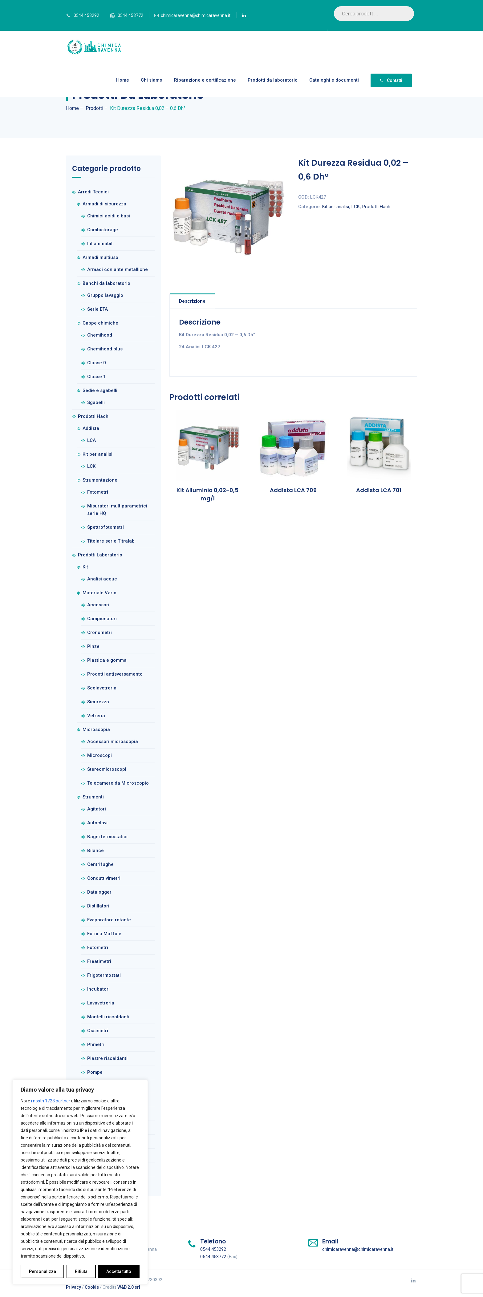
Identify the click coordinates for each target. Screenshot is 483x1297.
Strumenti (93, 797)
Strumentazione (100, 480)
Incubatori (98, 989)
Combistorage (102, 229)
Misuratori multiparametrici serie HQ (117, 509)
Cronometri (99, 632)
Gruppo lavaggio (105, 295)
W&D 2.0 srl (128, 1287)
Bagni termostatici (107, 836)
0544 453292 (86, 15)
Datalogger (99, 892)
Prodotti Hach (376, 206)
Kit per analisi (335, 206)
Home (122, 80)
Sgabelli (96, 402)
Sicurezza (98, 702)
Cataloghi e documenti (334, 80)
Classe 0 (96, 363)
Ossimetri (97, 1030)
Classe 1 (96, 376)
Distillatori (98, 906)
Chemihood (99, 335)
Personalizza (42, 1271)
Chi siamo (151, 80)
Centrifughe (100, 864)
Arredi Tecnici (93, 192)
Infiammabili (100, 243)
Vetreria (96, 715)
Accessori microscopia (112, 741)
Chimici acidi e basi (108, 216)
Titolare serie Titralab (111, 541)
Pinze (93, 646)
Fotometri (97, 492)
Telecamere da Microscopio (118, 783)
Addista (91, 428)
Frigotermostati (104, 975)
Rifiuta (81, 1271)
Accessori (98, 605)
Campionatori (102, 618)
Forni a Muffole (104, 933)
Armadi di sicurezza (104, 204)
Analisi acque (102, 579)
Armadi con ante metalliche (117, 269)
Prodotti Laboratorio (100, 555)
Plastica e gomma (107, 660)
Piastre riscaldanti (107, 1058)
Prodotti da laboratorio (273, 80)
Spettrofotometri (105, 527)
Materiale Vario (99, 593)
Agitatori (96, 809)
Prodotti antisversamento (115, 674)
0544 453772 (130, 15)
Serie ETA (97, 309)
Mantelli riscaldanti (108, 1017)
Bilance (95, 850)
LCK (355, 206)
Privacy (73, 1287)
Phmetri (95, 1044)
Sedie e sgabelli (100, 390)
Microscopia (96, 729)
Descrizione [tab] (192, 301)
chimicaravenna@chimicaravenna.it (195, 15)
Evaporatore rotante (109, 920)
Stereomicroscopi (106, 769)
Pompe (95, 1072)
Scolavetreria (101, 688)
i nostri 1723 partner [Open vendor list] (50, 1100)
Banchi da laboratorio (106, 283)
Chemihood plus (105, 349)
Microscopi (99, 755)
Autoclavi (97, 823)
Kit (85, 567)
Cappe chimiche (100, 323)
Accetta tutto (118, 1271)
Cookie (92, 1287)
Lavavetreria (100, 1003)
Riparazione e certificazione (205, 80)
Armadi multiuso (100, 257)
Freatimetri (99, 961)
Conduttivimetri (103, 878)
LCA (91, 440)
